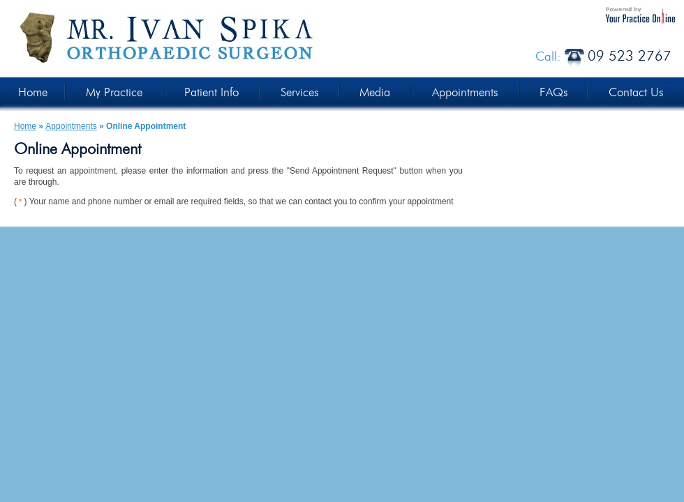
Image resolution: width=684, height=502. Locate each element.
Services (299, 92)
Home (32, 92)
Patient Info (211, 92)
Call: (603, 57)
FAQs (553, 92)
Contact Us (636, 92)
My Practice (114, 92)
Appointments (465, 92)
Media (374, 92)
